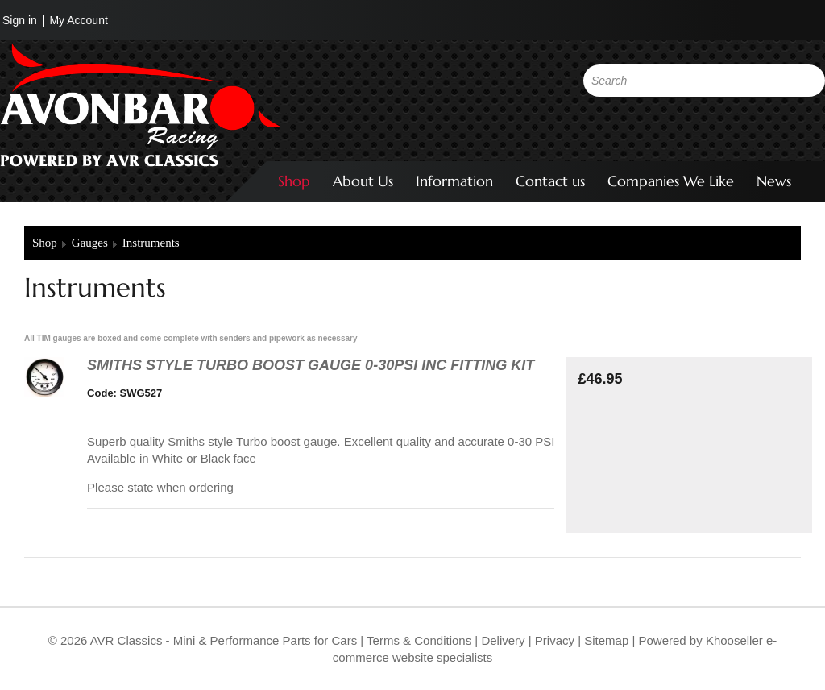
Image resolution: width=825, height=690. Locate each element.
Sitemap (608, 640)
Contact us (550, 181)
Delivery (502, 640)
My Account (78, 20)
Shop (294, 181)
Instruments (151, 242)
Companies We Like (670, 181)
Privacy (553, 640)
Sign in (19, 20)
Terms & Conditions (417, 640)
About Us (363, 181)
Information (454, 181)
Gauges (90, 242)
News (774, 181)
